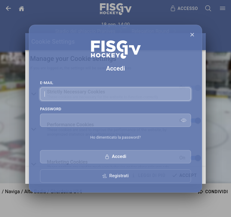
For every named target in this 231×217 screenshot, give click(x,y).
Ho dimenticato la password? (115, 137)
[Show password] (184, 120)
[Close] (192, 34)
